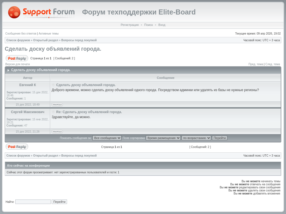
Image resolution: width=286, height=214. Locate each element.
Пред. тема (256, 64)
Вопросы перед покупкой (79, 40)
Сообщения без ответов (20, 33)
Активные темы (49, 33)
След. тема (272, 64)
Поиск (148, 24)
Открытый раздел (45, 40)
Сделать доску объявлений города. (53, 49)
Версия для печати (17, 64)
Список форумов (18, 40)
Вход (161, 24)
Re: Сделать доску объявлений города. (89, 112)
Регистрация (130, 24)
